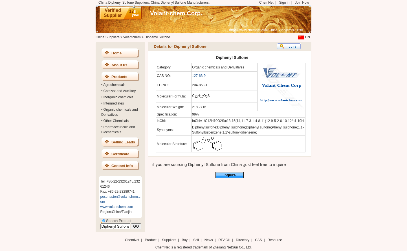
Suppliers (169, 240)
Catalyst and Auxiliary (120, 91)
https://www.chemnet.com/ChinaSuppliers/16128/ (266, 30)
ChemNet (266, 3)
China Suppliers (108, 37)
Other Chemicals (116, 121)
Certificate (120, 154)
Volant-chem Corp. (176, 13)
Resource (275, 240)
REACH (224, 240)
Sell (196, 240)
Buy (185, 240)
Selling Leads (123, 142)
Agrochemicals (114, 85)
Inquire (229, 175)
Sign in (284, 3)
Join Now (302, 3)
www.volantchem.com (116, 207)
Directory (242, 240)
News (208, 240)
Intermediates (114, 103)
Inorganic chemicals (118, 97)
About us (119, 65)
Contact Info (122, 166)
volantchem (131, 37)
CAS (258, 240)
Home (116, 53)
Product (151, 240)
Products (119, 77)
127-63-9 (199, 76)
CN (303, 37)
